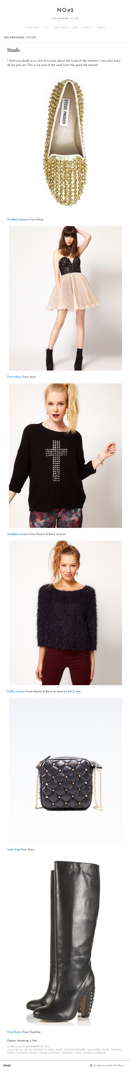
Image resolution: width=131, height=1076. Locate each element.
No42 (65, 10)
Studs (13, 50)
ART (75, 28)
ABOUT (102, 28)
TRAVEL (87, 28)
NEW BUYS (61, 28)
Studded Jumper (17, 534)
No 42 (19, 1049)
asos (97, 1049)
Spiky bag (13, 849)
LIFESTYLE (31, 28)
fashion (116, 1049)
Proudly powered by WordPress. (108, 1065)
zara (78, 1053)
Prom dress (14, 377)
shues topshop (17, 1053)
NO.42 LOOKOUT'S (35, 1049)
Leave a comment (94, 1053)
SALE (71, 691)
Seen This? (55, 1049)
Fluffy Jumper (16, 691)
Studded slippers (18, 219)
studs (33, 1053)
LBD (46, 28)
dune (105, 1049)
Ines (13, 1046)
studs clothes (49, 1053)
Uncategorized (74, 1049)
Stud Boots (14, 1032)
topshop (67, 1053)
